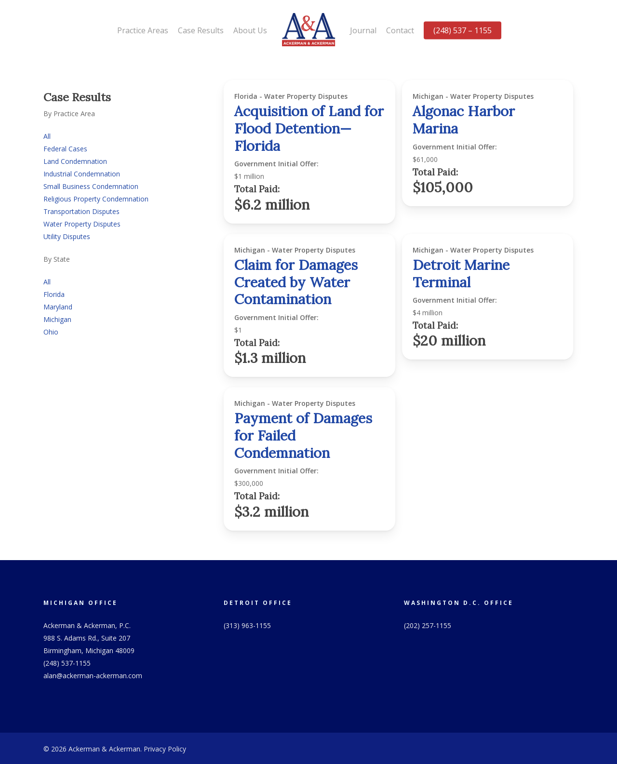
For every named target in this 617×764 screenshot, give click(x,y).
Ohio (50, 331)
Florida (54, 294)
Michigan (57, 319)
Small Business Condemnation (90, 186)
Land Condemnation (75, 161)
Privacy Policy (165, 748)
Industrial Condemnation (81, 173)
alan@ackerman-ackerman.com (92, 675)
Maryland (57, 306)
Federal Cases (65, 148)
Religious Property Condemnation (95, 198)
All (47, 136)
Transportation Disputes (81, 211)
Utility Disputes (66, 236)
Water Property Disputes (82, 223)
